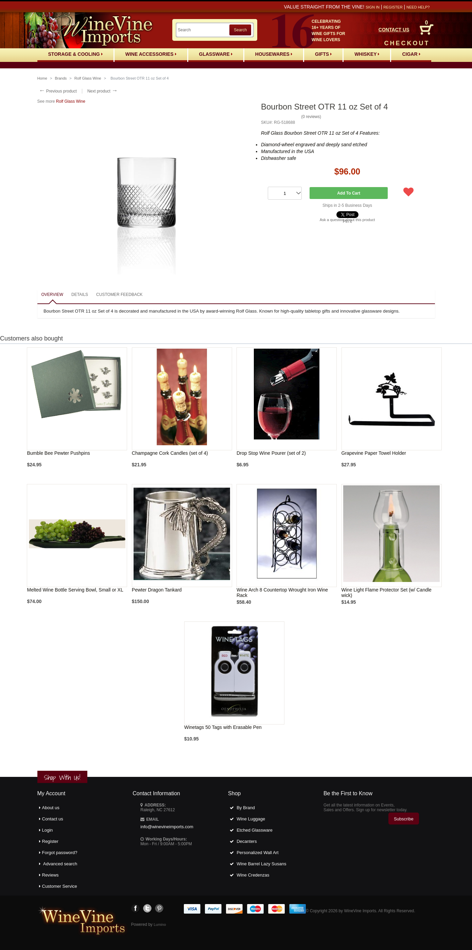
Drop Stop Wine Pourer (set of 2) (271, 453)
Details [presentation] (79, 294)
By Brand (246, 807)
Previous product (58, 91)
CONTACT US (394, 29)
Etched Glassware (255, 830)
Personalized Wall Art (257, 852)
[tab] (52, 295)
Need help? (418, 7)
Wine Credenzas (253, 875)
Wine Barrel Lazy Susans (261, 863)
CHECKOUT (407, 43)
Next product (102, 91)
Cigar (411, 54)
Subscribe (404, 818)
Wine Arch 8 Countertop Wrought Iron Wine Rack (282, 592)
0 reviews (311, 116)
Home (42, 78)
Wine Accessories (150, 54)
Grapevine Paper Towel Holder (374, 453)
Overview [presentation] (52, 294)
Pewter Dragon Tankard (157, 590)
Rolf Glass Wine (87, 78)
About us (50, 807)
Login (47, 830)
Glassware (215, 54)
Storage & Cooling (75, 54)
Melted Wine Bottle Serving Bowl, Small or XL (75, 590)
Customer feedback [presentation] (119, 294)
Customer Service (59, 886)
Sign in (373, 7)
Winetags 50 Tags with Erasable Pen (223, 727)
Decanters (247, 841)
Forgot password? (59, 852)
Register (392, 7)
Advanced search (60, 863)
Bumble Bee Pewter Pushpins (58, 453)
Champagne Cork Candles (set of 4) (170, 453)
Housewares (273, 54)
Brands (61, 78)
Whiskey (366, 54)
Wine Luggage (251, 818)
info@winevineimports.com (166, 826)
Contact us (52, 818)
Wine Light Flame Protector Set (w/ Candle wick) (387, 592)
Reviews (50, 875)
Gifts (323, 54)
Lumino (160, 924)
